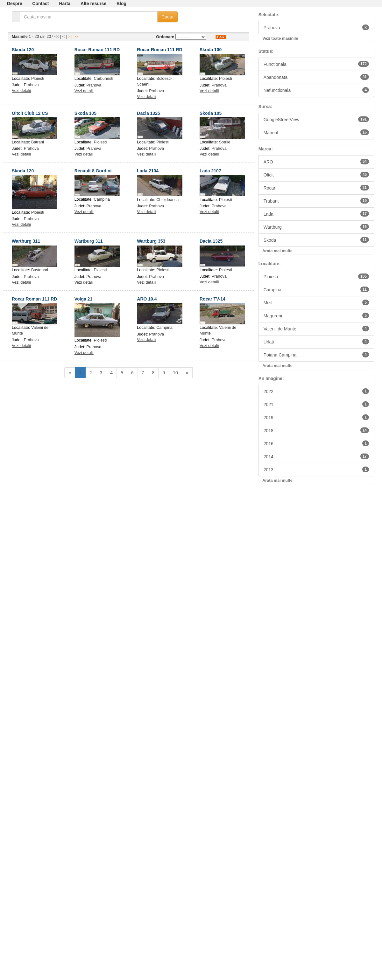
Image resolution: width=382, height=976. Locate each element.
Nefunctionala (316, 90)
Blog (121, 3)
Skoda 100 (211, 49)
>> (76, 36)
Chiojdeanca (167, 199)
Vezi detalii (21, 90)
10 (175, 372)
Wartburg (316, 227)
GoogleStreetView (316, 119)
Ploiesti (37, 78)
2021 (316, 404)
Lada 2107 (210, 170)
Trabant (316, 201)
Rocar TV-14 (212, 298)
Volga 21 (83, 298)
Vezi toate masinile (280, 38)
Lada (316, 214)
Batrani (37, 142)
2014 (316, 456)
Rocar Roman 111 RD (97, 49)
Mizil (316, 302)
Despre (14, 3)
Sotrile (224, 142)
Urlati (316, 341)
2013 (316, 469)
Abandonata (316, 77)
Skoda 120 (23, 49)
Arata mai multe (277, 251)
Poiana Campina (316, 354)
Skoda (316, 240)
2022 (316, 391)
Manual (316, 132)
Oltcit (316, 174)
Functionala (316, 64)
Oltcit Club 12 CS (30, 113)
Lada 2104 (148, 170)
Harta (64, 3)
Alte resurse (93, 3)
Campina (102, 199)
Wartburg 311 (26, 241)
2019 (316, 417)
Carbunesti (103, 78)
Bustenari (39, 270)
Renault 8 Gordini (93, 170)
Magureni (316, 315)
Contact (40, 3)
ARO (316, 161)
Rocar (316, 187)
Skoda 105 (85, 113)
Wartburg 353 (151, 241)
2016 (316, 443)
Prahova (31, 85)
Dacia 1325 (148, 113)
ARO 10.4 (147, 298)
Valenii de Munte (316, 328)
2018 (316, 430)
